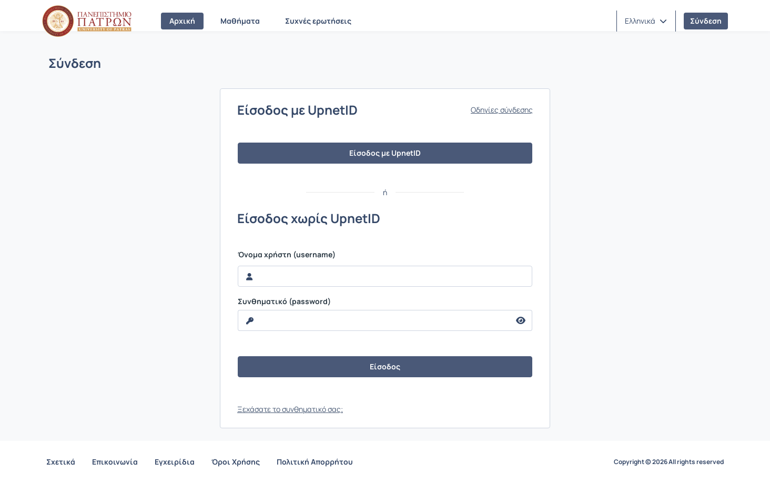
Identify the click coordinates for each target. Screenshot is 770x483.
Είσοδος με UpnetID (385, 153)
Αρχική (182, 21)
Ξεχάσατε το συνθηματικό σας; (290, 409)
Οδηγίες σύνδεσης (502, 110)
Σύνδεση (706, 21)
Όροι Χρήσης (235, 462)
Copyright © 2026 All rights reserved (669, 462)
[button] (646, 21)
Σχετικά (60, 462)
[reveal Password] (374, 320)
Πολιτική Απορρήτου (315, 462)
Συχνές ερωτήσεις (318, 21)
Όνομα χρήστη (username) (287, 254)
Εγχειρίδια (175, 462)
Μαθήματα (240, 21)
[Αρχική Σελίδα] (86, 21)
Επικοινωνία (115, 462)
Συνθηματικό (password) (284, 301)
